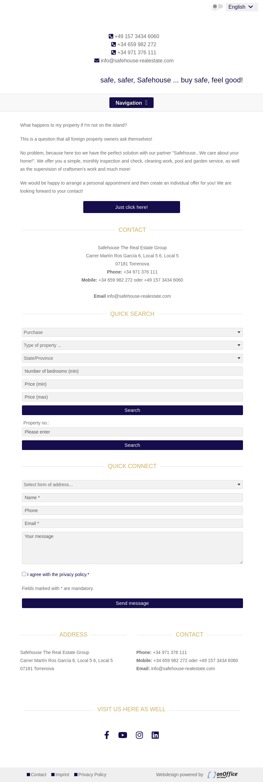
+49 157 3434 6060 (134, 36)
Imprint (62, 774)
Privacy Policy (92, 774)
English (236, 7)
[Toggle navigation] (131, 102)
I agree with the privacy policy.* (58, 574)
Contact (38, 774)
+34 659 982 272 (133, 44)
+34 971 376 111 (133, 52)
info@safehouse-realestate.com (134, 60)
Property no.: (36, 422)
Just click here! (131, 207)
